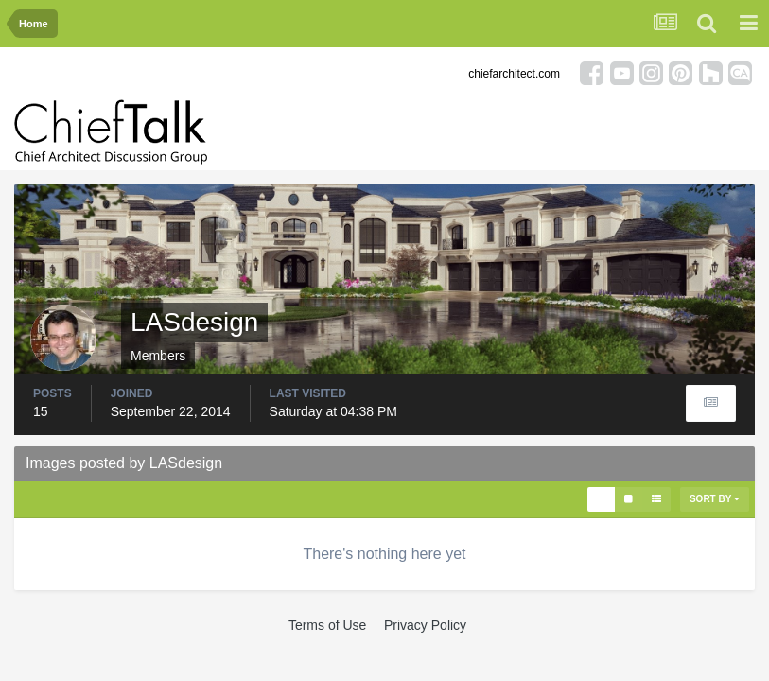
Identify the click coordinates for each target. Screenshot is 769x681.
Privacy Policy (425, 625)
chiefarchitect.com (514, 73)
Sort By (715, 499)
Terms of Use (327, 625)
